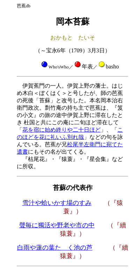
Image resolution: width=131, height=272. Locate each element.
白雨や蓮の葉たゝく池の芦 (55, 247)
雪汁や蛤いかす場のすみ (57, 202)
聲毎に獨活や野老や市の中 (57, 225)
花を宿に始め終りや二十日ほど (61, 130)
